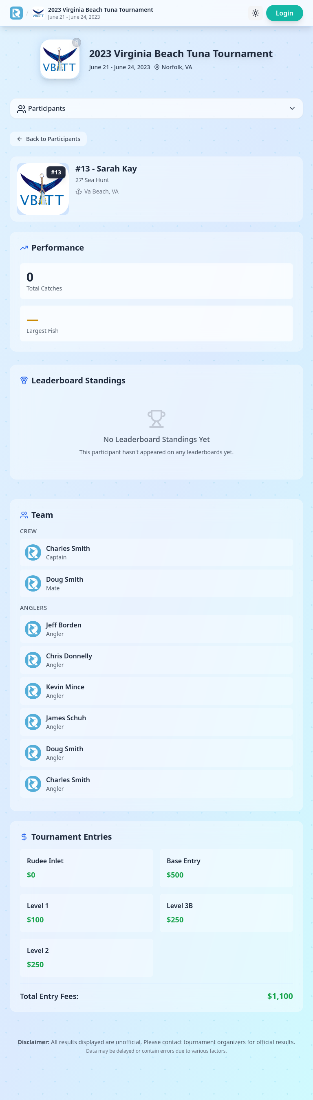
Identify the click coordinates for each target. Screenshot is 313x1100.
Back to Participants (48, 139)
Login (284, 13)
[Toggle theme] (255, 13)
